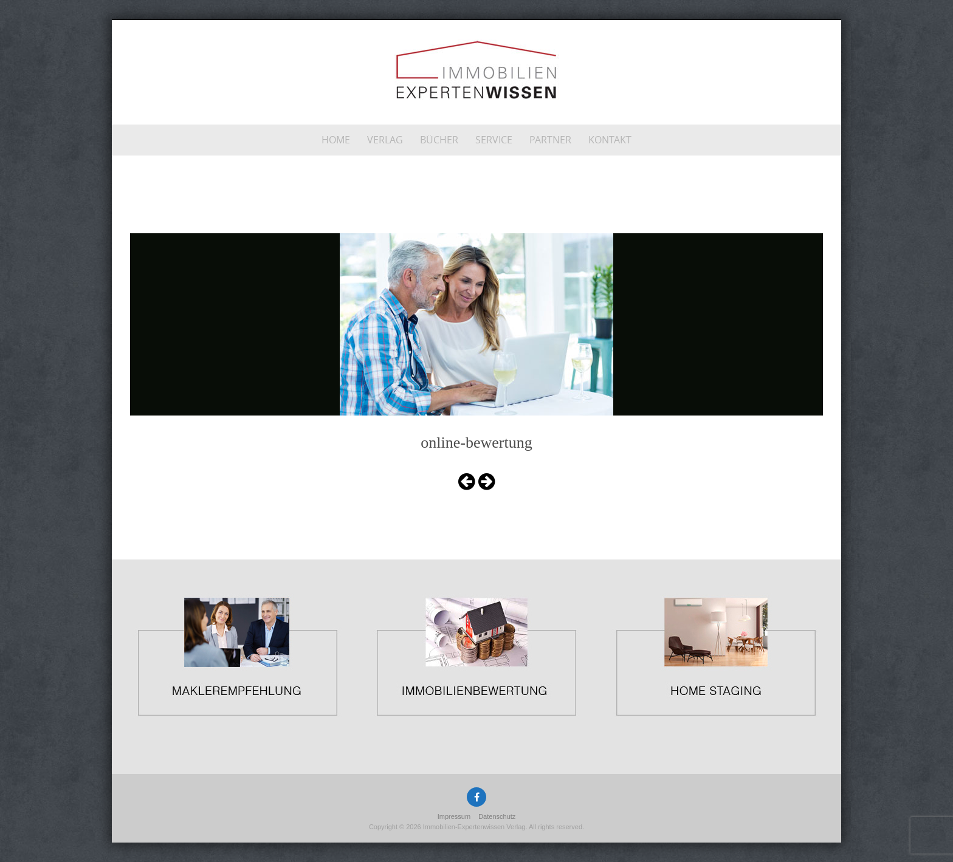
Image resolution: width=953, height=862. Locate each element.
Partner (550, 139)
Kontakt (609, 139)
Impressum (454, 816)
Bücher (439, 139)
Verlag (385, 139)
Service (493, 139)
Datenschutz (496, 816)
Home (336, 139)
